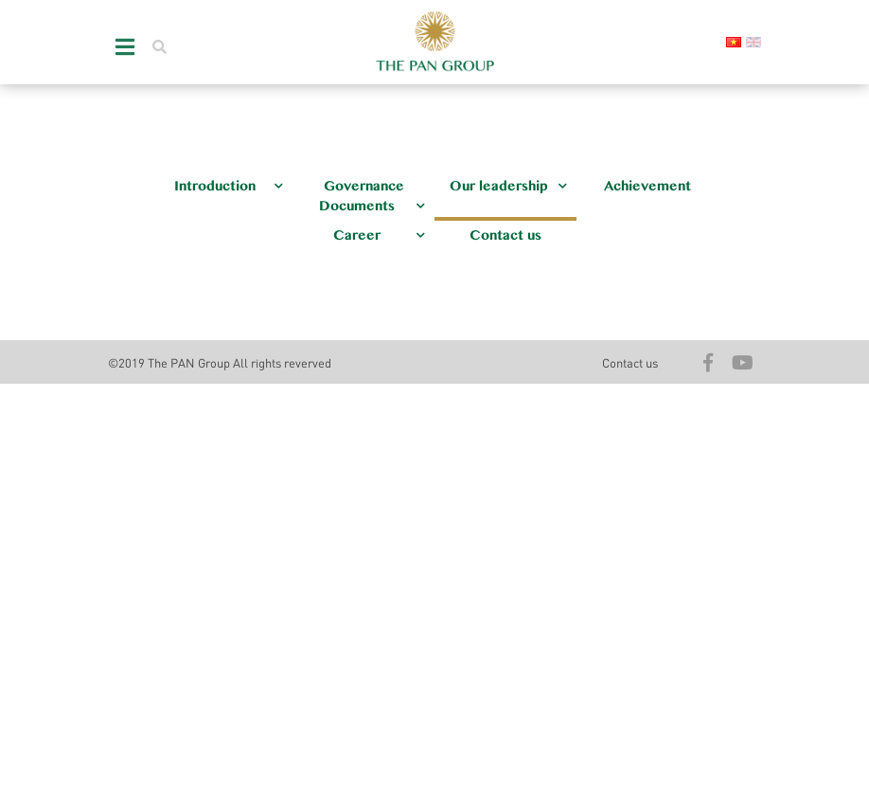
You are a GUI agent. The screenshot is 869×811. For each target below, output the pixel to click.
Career (379, 235)
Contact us (505, 235)
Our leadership (508, 186)
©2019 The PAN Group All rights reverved (219, 362)
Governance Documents (372, 196)
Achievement (647, 186)
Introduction (228, 186)
